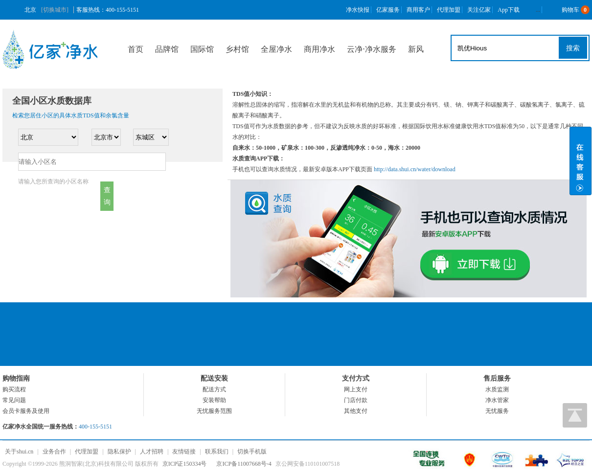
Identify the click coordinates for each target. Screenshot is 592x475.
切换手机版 (252, 451)
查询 (107, 196)
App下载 (509, 9)
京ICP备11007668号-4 (243, 463)
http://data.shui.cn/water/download (414, 169)
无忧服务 (497, 410)
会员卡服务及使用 (25, 410)
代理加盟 (448, 9)
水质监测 (497, 389)
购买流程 (14, 389)
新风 (416, 49)
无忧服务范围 (214, 410)
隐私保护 (119, 451)
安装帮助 (214, 400)
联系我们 (216, 451)
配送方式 (214, 389)
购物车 (568, 9)
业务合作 (54, 451)
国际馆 (202, 49)
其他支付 (355, 410)
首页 (135, 49)
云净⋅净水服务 (371, 49)
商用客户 (418, 9)
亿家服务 (388, 9)
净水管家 (497, 400)
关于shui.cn (19, 451)
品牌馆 (167, 49)
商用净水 (319, 49)
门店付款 (355, 400)
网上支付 (355, 389)
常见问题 (14, 400)
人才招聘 (151, 451)
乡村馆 (237, 49)
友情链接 (184, 451)
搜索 (573, 48)
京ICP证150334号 (184, 463)
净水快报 (357, 9)
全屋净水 (276, 49)
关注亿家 (479, 9)
